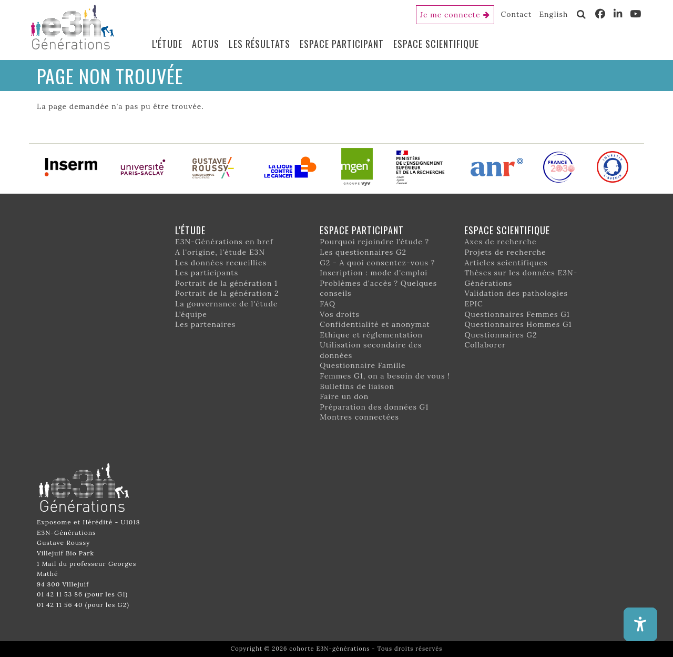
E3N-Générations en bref (224, 241)
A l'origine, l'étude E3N (220, 252)
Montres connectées (359, 417)
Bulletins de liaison (357, 386)
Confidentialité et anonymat (375, 324)
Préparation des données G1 (374, 407)
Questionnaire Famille (363, 365)
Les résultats (259, 44)
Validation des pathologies (516, 293)
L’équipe (191, 314)
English (553, 14)
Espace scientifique (436, 44)
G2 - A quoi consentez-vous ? (377, 262)
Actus (205, 44)
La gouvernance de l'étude (226, 303)
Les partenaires (205, 324)
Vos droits (340, 314)
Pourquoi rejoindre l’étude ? (374, 241)
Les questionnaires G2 (363, 252)
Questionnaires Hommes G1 (518, 324)
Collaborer (485, 345)
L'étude (167, 44)
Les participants (206, 272)
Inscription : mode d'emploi (373, 272)
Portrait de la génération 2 (227, 293)
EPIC (473, 303)
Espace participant (342, 44)
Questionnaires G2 (500, 335)
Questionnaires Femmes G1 (517, 314)
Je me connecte (450, 14)
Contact (516, 14)
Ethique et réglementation (371, 335)
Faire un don (344, 396)
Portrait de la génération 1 (226, 283)
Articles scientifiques (505, 262)
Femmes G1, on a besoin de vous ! (385, 376)
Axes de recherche (500, 241)
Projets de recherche (505, 252)
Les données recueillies (221, 262)
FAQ (327, 303)
